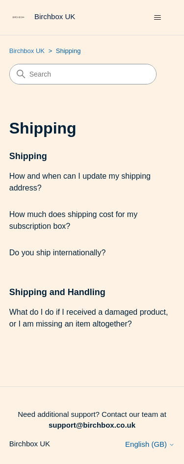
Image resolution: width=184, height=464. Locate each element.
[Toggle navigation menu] (157, 18)
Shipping (28, 156)
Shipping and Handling (57, 292)
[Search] (83, 74)
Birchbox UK (27, 51)
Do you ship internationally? (57, 252)
